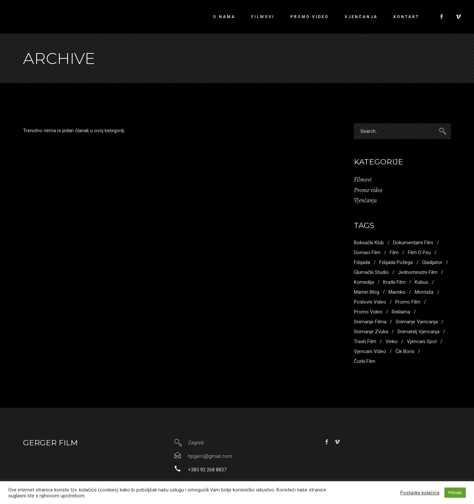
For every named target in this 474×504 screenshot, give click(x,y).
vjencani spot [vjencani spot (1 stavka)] (422, 341)
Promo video (368, 190)
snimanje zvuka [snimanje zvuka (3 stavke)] (371, 332)
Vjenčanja (365, 200)
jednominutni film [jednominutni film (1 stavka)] (417, 272)
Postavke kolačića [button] (419, 493)
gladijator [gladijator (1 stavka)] (432, 262)
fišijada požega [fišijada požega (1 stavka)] (396, 262)
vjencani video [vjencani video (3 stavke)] (370, 351)
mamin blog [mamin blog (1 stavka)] (366, 292)
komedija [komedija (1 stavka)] (364, 282)
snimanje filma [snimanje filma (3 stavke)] (370, 322)
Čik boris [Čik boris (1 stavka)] (404, 351)
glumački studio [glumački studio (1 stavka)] (371, 272)
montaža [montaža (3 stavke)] (424, 292)
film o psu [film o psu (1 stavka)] (419, 252)
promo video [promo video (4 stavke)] (368, 312)
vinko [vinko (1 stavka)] (391, 341)
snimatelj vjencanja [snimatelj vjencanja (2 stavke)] (418, 332)
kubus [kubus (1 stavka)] (421, 282)
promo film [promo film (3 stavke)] (407, 302)
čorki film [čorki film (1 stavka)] (364, 361)
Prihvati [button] (455, 492)
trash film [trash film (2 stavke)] (365, 341)
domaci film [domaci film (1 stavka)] (367, 252)
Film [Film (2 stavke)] (394, 252)
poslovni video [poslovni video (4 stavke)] (370, 302)
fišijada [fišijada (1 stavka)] (362, 262)
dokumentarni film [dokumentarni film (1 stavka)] (413, 243)
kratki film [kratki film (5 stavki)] (394, 282)
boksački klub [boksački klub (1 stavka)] (369, 243)
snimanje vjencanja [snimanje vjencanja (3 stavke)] (417, 322)
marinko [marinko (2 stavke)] (397, 292)
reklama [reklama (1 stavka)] (401, 312)
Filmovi (363, 179)
